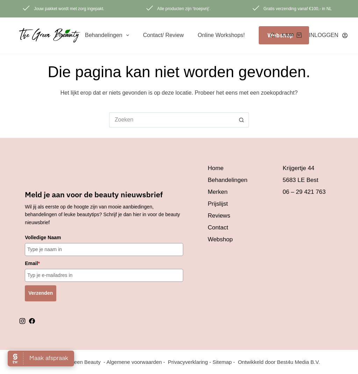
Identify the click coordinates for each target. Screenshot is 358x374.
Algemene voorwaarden (134, 362)
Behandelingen (108, 35)
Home (63, 35)
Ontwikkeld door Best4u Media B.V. (279, 362)
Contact (218, 227)
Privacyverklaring (188, 362)
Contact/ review (163, 35)
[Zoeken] (272, 35)
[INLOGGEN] (328, 35)
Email (32, 263)
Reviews (219, 215)
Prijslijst (218, 203)
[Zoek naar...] (171, 119)
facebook (31, 321)
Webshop (220, 239)
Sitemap (222, 362)
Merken (218, 192)
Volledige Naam (43, 237)
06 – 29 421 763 (303, 192)
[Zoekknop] (241, 119)
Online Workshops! (221, 35)
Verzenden (40, 293)
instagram (22, 321)
